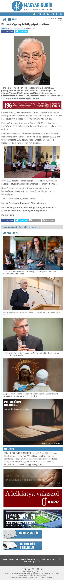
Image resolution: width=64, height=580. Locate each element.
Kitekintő (41, 559)
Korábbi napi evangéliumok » (51, 443)
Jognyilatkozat (33, 577)
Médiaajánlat (23, 577)
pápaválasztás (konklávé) (39, 459)
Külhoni (31, 559)
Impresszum (14, 577)
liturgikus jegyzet (22, 461)
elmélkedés (19, 464)
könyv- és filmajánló (38, 461)
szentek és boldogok (12, 459)
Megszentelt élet (55, 559)
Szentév (50, 461)
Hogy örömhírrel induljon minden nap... (16, 405)
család (27, 453)
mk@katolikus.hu (23, 575)
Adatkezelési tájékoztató (46, 577)
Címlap (4, 559)
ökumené (9, 464)
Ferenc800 (44, 453)
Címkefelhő (9, 448)
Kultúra (38, 562)
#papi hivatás (35, 227)
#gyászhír (23, 227)
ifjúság (35, 456)
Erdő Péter (27, 456)
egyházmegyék (46, 455)
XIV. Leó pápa (13, 453)
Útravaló (35, 453)
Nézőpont (28, 562)
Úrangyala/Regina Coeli (34, 464)
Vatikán (25, 459)
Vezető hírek (10, 233)
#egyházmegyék (9, 227)
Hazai (4, 28)
